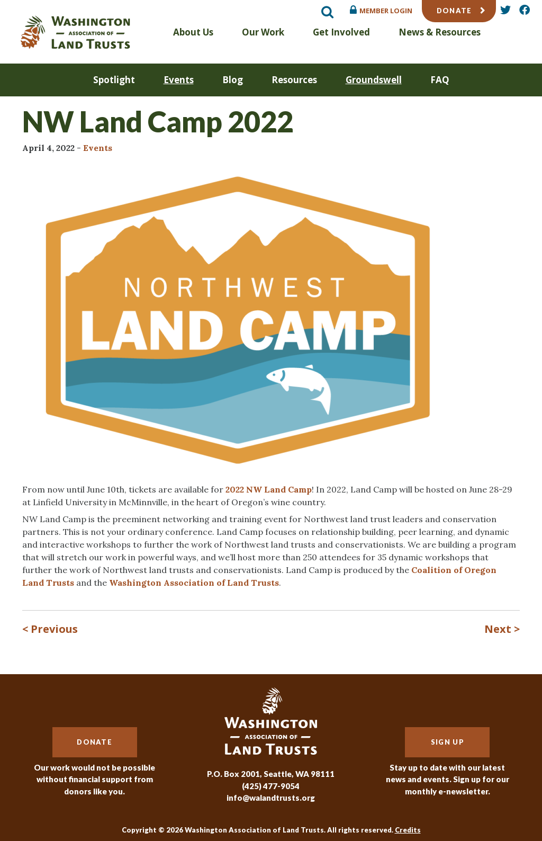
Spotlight (114, 80)
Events (179, 80)
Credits (408, 830)
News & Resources (440, 32)
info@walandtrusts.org (271, 797)
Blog (232, 80)
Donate (454, 10)
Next (497, 629)
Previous (54, 629)
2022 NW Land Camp (268, 489)
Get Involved (341, 32)
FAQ (439, 80)
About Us (193, 32)
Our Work (263, 32)
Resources (294, 80)
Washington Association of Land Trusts (194, 582)
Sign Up (447, 742)
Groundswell (374, 80)
